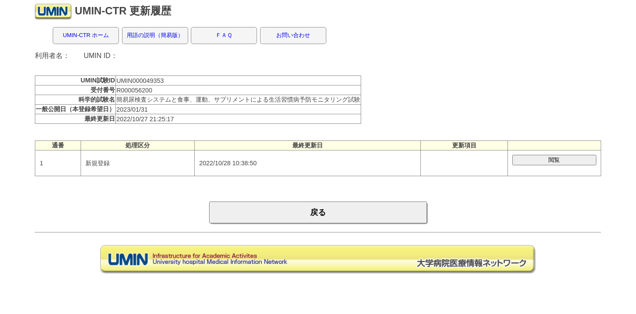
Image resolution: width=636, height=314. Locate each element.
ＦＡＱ (224, 35)
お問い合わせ (293, 35)
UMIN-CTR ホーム (86, 35)
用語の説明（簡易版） (155, 35)
